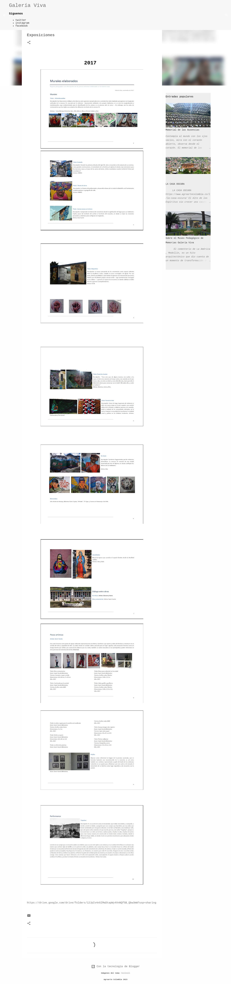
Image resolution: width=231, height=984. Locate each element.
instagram (22, 23)
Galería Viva (27, 5)
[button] (29, 43)
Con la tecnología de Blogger (115, 966)
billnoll (125, 973)
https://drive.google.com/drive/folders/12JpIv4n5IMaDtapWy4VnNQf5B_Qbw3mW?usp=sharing (91, 902)
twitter (20, 20)
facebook (21, 26)
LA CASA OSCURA (175, 184)
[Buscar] (50, 15)
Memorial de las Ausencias (182, 130)
